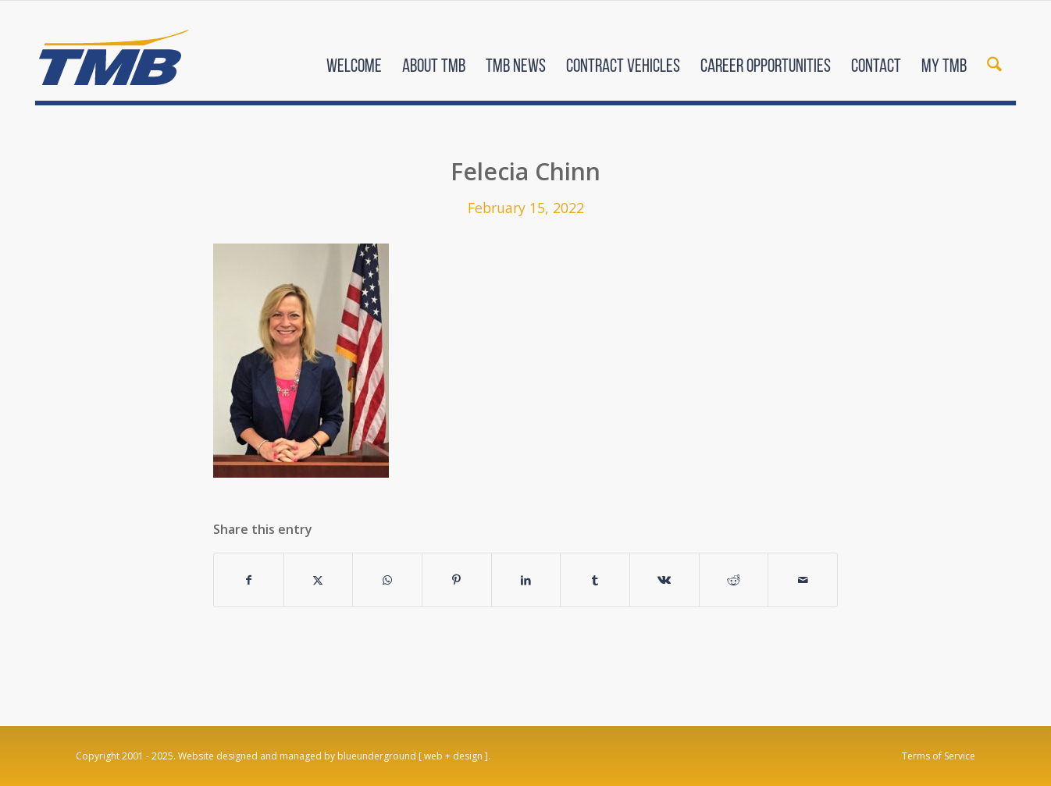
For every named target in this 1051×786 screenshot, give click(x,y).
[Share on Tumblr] (595, 579)
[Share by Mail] (802, 579)
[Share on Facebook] (248, 579)
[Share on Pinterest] (456, 579)
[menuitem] (354, 53)
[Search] (994, 53)
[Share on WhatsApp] (387, 579)
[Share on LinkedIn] (526, 579)
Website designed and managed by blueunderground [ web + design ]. (334, 756)
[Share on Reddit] (734, 579)
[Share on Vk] (664, 579)
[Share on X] (318, 579)
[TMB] (114, 51)
